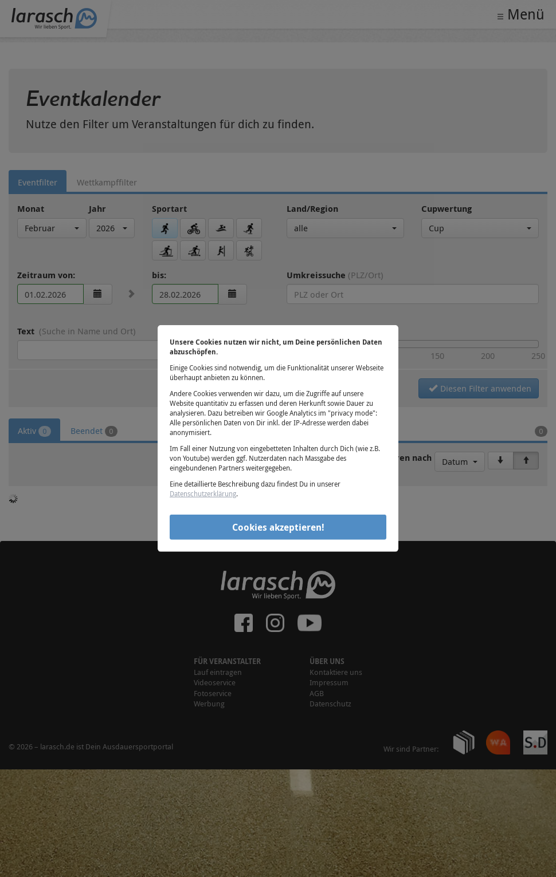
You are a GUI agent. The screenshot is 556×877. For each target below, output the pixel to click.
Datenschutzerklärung (203, 493)
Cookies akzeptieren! (278, 526)
